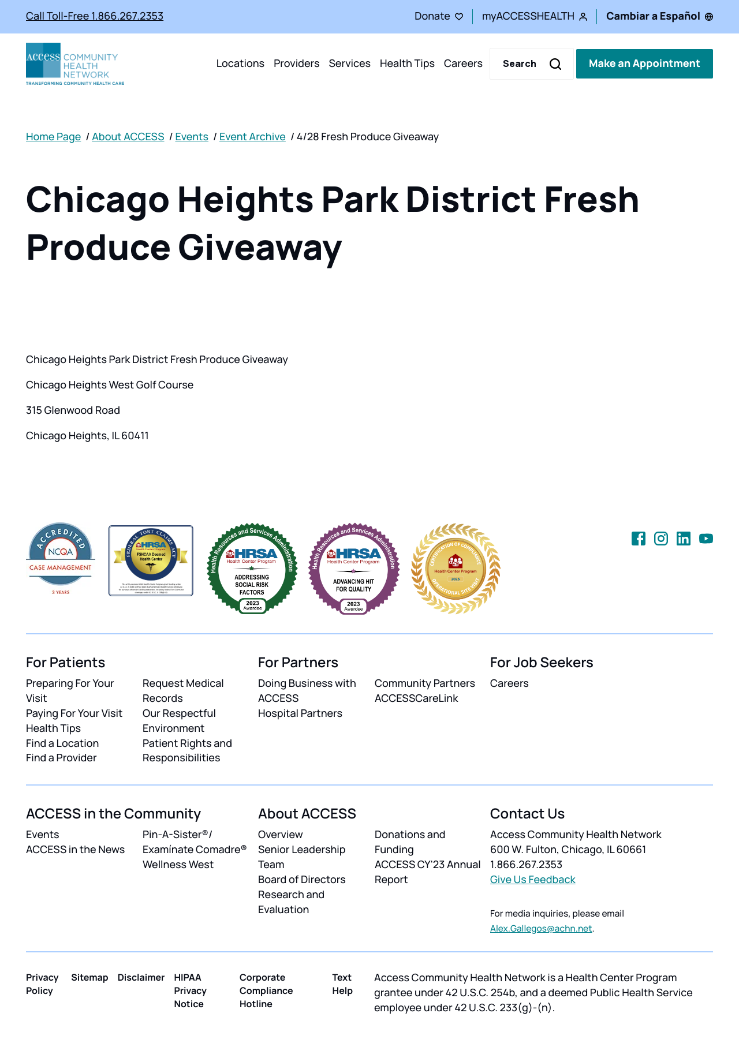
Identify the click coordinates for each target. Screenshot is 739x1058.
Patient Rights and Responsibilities (187, 751)
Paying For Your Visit (74, 713)
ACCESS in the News (75, 850)
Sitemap (89, 977)
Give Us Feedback (533, 880)
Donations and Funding (410, 842)
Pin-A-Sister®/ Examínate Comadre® (195, 842)
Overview (280, 835)
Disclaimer (141, 977)
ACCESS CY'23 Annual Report (428, 872)
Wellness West (178, 865)
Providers (296, 63)
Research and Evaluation (291, 902)
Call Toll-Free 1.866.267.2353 (94, 16)
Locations (240, 63)
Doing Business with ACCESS (307, 690)
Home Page (53, 137)
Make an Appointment (644, 63)
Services (350, 63)
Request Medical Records (183, 690)
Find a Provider (61, 758)
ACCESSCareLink (416, 698)
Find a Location (62, 743)
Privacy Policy (42, 984)
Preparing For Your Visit (70, 690)
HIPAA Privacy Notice (190, 990)
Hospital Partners (300, 713)
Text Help (343, 984)
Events (191, 137)
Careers (463, 63)
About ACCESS (128, 137)
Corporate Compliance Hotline (266, 990)
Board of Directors (302, 880)
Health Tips (407, 63)
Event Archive (252, 137)
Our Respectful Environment (179, 720)
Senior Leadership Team (302, 857)
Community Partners (425, 683)
